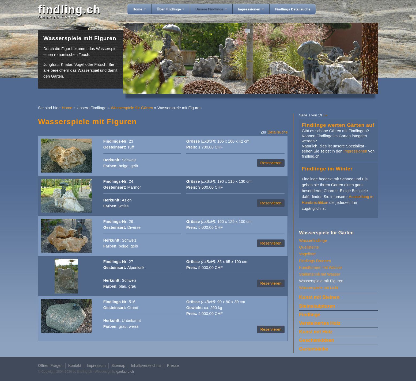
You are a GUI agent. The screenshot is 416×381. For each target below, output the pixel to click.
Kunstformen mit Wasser (320, 267)
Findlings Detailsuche (293, 9)
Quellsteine (309, 247)
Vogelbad (307, 254)
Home (139, 9)
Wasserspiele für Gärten (132, 108)
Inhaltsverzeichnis (146, 365)
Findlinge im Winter (327, 169)
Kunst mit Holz (315, 331)
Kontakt (74, 365)
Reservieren (270, 163)
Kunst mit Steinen (319, 297)
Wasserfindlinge (313, 240)
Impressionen (251, 9)
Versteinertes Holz (319, 323)
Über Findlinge (170, 9)
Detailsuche (277, 132)
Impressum (96, 365)
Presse (173, 365)
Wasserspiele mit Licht (318, 287)
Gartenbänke (313, 349)
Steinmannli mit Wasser (319, 274)
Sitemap (118, 365)
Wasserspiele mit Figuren (321, 281)
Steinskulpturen (317, 306)
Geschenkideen (316, 340)
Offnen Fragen (50, 365)
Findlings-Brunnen (315, 261)
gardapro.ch (125, 372)
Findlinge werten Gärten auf (338, 125)
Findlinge (309, 314)
